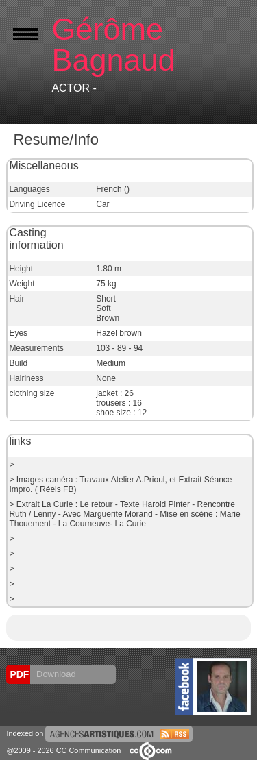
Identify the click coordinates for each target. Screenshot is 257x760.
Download (54, 674)
